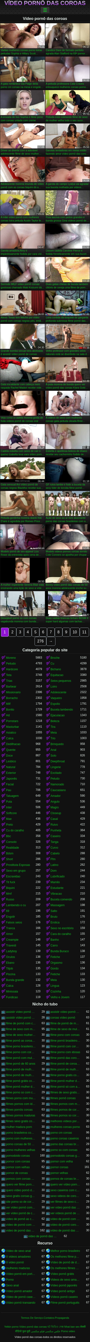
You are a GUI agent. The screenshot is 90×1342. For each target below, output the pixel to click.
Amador (56, 796)
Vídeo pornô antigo (63, 1291)
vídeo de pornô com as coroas (65, 1219)
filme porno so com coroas (21, 1092)
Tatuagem (12, 796)
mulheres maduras (18, 1268)
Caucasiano (58, 790)
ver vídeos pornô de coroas (65, 1213)
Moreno (11, 657)
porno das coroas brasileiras (65, 1144)
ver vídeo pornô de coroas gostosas (21, 1213)
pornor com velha (62, 1161)
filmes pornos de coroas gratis (65, 1109)
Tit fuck (10, 882)
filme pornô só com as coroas (65, 1086)
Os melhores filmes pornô (65, 1268)
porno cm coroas (61, 1132)
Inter (9, 807)
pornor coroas (59, 1167)
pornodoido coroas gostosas (65, 1155)
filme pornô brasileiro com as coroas (65, 1040)
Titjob (9, 968)
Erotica (55, 922)
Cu (52, 663)
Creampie (12, 939)
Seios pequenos (61, 681)
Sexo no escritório (62, 928)
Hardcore (12, 669)
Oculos (10, 957)
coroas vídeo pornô (63, 1017)
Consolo (11, 842)
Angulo (55, 801)
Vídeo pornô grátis (62, 1274)
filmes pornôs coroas (19, 1109)
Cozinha (56, 991)
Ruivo (54, 824)
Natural (10, 767)
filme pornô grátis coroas (21, 1081)
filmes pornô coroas (63, 1098)
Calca (9, 738)
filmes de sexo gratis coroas (65, 1092)
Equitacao (57, 675)
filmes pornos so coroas (65, 1115)
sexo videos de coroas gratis (65, 1196)
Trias (9, 681)
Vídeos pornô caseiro (64, 1297)
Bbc (8, 836)
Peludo (55, 778)
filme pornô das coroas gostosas (65, 1058)
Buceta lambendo (62, 709)
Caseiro (55, 836)
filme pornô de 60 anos (20, 1063)
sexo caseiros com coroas (65, 1190)
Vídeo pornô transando (20, 1302)
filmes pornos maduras (20, 1115)
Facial (10, 784)
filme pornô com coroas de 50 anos (65, 1046)
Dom (54, 870)
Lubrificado (58, 876)
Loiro (54, 686)
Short (9, 859)
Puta (9, 801)
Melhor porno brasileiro (65, 1251)
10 (75, 632)
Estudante (57, 888)
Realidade (12, 847)
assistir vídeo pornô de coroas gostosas (21, 1017)
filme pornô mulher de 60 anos (21, 1086)
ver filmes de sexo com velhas (65, 1201)
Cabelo (55, 853)
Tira (53, 727)
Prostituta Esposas (18, 865)
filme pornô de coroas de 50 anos (65, 1063)
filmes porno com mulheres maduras (21, 1098)
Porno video (68, 1331)
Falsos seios (14, 922)
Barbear (11, 686)
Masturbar (12, 727)
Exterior (11, 773)
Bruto (54, 916)
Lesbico (11, 761)
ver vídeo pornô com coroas (21, 1207)
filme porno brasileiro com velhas (21, 1046)
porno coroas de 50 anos (21, 1144)
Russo (10, 899)
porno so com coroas (64, 1150)
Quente (10, 750)
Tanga (55, 842)
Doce (9, 755)
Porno (10, 1279)
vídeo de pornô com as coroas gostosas (21, 1224)
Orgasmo (56, 962)
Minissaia (12, 991)
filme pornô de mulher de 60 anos (65, 1069)
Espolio (55, 704)
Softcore (11, 813)
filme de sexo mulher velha (21, 1035)
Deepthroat (58, 761)
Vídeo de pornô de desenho (65, 1262)
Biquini (10, 888)
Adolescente (58, 692)
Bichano (56, 669)
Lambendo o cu (16, 905)
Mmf (9, 893)
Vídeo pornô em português (21, 1274)
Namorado (57, 784)
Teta (9, 675)
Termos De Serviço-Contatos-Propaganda (45, 1317)
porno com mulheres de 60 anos (21, 1138)
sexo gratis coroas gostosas (21, 1196)
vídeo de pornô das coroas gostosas (43, 1236)
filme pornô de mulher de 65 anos (21, 1075)
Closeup (56, 813)
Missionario (13, 692)
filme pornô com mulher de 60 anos (21, 1058)
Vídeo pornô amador (19, 1291)
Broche (55, 657)
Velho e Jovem (60, 997)
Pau (8, 790)
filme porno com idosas (65, 1052)
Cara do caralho (61, 934)
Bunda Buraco (60, 951)
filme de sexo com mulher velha (21, 1029)
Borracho (12, 698)
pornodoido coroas (18, 1155)
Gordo (55, 968)
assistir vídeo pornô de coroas (65, 1012)
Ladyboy (11, 951)
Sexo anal (12, 1285)
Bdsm (9, 853)
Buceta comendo (61, 899)
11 (84, 632)
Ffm (53, 859)
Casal (54, 819)
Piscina (10, 974)
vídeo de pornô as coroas (21, 1219)
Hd (8, 715)
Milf (8, 704)
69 (7, 911)
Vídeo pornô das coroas (45, 3)
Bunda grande (15, 980)
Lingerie (56, 767)
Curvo (54, 847)
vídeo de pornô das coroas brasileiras (65, 1230)
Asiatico (11, 732)
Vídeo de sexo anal (18, 1251)
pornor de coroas (17, 1173)
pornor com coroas (18, 1161)
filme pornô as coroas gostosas (21, 1040)
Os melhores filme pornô (65, 1256)
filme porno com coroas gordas (21, 1052)
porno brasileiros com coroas (21, 1132)
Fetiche (55, 957)
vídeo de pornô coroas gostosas (65, 1224)
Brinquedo (57, 744)
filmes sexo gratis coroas (21, 1121)
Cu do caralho (15, 830)
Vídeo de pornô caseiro (21, 1297)
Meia (54, 732)
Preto (9, 824)
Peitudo (11, 663)
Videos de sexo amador (65, 1279)
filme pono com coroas (65, 1035)
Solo (53, 755)
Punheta (56, 830)
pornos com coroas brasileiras (21, 1178)
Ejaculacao (58, 715)
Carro (54, 945)
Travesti (11, 945)
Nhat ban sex (72, 1326)
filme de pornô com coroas (21, 1023)
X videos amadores (18, 1256)
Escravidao (13, 876)
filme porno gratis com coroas (65, 1075)
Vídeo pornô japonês (64, 1285)
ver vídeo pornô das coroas (65, 1207)
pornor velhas (59, 1173)
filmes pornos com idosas (21, 1104)
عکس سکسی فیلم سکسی (45, 1331)
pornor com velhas (18, 1167)
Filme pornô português (65, 1302)
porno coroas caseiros (65, 1138)
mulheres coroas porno (65, 1127)
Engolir (10, 916)
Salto (54, 911)
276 (40, 641)
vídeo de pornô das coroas (21, 1230)
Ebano (10, 962)
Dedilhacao (13, 744)
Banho (55, 939)
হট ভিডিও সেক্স (56, 1326)
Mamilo (55, 882)
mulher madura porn (19, 1127)
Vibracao (56, 893)
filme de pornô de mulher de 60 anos (65, 1023)
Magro (55, 807)
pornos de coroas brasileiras (65, 1178)
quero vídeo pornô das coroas (21, 1190)
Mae (9, 819)
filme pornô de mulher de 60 (21, 1069)
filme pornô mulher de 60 (65, 1081)
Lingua (55, 985)
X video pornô (15, 1262)
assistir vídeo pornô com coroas (21, 1012)
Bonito (10, 709)
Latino (55, 865)
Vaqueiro (56, 698)
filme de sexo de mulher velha (65, 1029)
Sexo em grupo (15, 870)
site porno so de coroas (21, 1201)
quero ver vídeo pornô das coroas (65, 1184)
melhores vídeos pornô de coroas (65, 1121)
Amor (9, 934)
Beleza (55, 721)
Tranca (10, 928)
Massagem (58, 905)
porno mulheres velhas (20, 1150)
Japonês (11, 778)
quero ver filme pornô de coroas (21, 1184)
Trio (53, 738)
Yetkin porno (11, 1326)
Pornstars (12, 721)
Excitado (56, 773)
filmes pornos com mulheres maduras (65, 1104)
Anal (53, 750)
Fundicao (12, 997)
